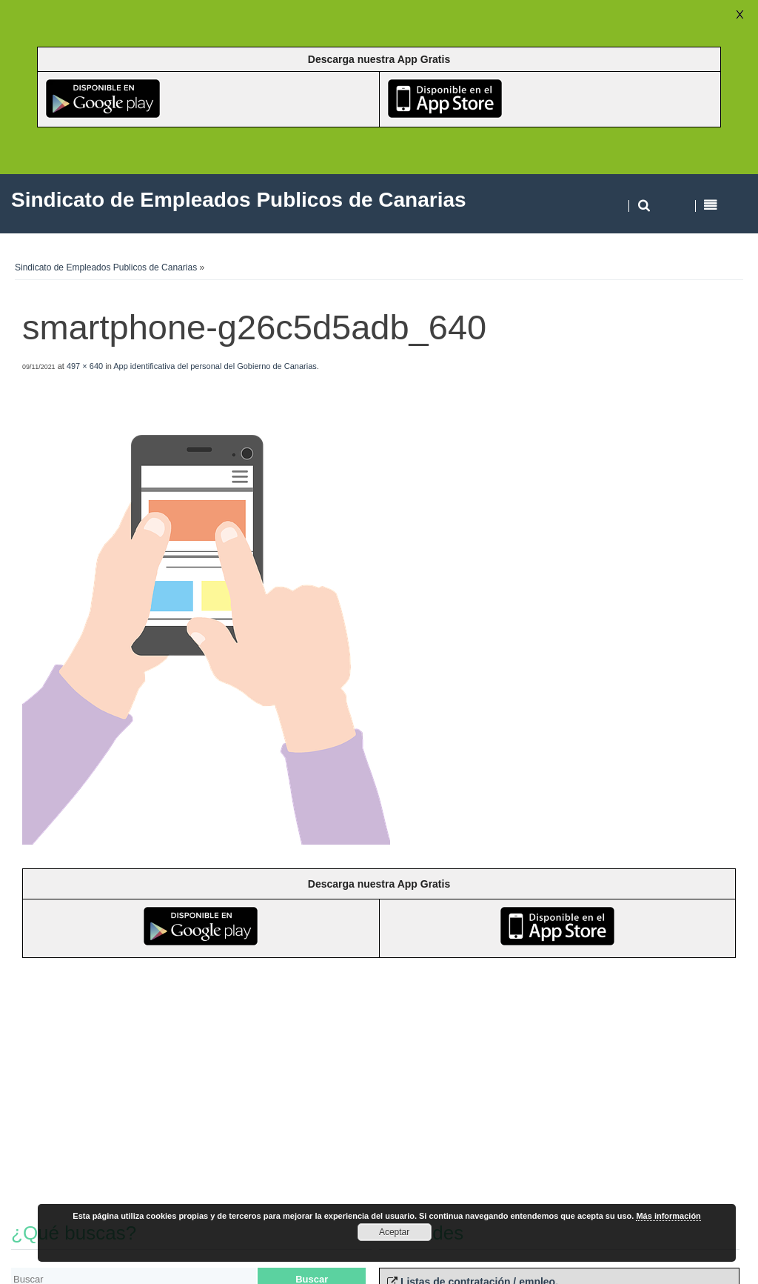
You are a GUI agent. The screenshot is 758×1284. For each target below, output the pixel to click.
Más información (668, 1215)
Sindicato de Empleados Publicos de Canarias (106, 267)
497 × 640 (85, 366)
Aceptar (394, 1232)
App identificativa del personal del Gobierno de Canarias (215, 366)
